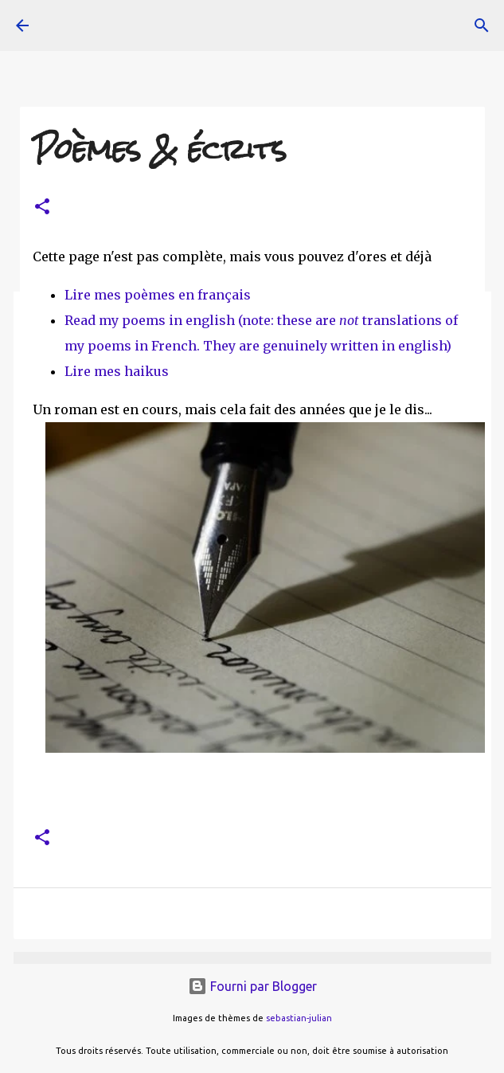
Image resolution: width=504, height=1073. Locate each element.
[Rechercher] (481, 25)
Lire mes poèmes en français (157, 295)
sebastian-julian (299, 1018)
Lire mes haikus (116, 371)
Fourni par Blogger (252, 986)
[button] (42, 207)
